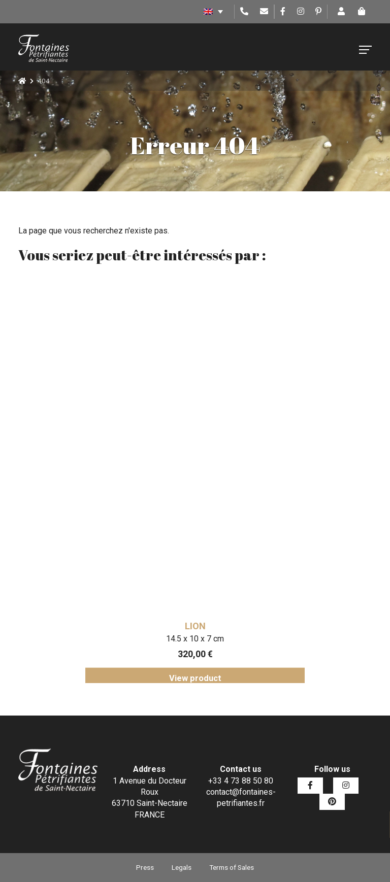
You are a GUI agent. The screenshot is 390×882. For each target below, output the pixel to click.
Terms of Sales (231, 867)
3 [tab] (142, 691)
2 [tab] (126, 691)
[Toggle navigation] (365, 49)
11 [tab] (263, 691)
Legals (181, 867)
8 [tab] (218, 691)
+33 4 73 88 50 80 (240, 781)
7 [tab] (203, 691)
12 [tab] (279, 691)
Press (145, 867)
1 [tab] (111, 691)
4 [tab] (157, 691)
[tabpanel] (195, 481)
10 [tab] (248, 691)
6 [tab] (187, 691)
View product (195, 678)
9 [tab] (233, 691)
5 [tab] (172, 691)
